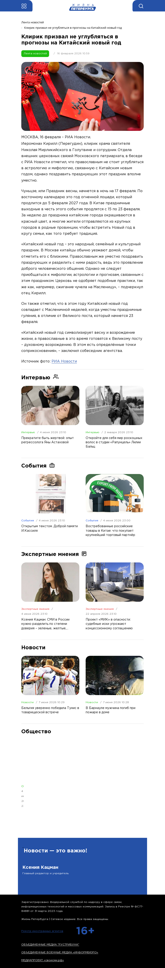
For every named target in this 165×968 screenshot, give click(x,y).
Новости (27, 702)
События (27, 520)
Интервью (28, 432)
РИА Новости (64, 361)
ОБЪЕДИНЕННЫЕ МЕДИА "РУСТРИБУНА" (50, 944)
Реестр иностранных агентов (42, 931)
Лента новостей (35, 53)
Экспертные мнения (35, 609)
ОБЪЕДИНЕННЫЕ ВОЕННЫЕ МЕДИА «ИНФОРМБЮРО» (59, 952)
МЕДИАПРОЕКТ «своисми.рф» (42, 960)
